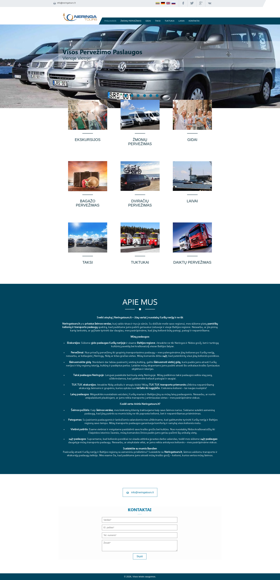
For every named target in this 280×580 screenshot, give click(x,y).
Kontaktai (194, 21)
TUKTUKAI (169, 21)
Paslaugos (110, 21)
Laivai (181, 21)
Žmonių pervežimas (131, 21)
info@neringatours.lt (66, 3)
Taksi (157, 21)
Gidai (148, 21)
